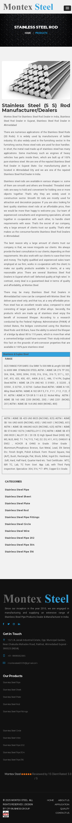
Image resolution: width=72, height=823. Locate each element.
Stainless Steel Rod (16, 510)
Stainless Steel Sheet (18, 496)
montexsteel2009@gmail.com (23, 663)
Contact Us (62, 812)
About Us (63, 800)
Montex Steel (13, 774)
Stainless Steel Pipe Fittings (22, 517)
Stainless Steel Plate (17, 503)
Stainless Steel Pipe (17, 489)
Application (62, 804)
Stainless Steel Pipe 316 (19, 551)
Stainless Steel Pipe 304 (19, 544)
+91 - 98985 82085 (16, 655)
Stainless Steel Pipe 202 (19, 537)
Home (28, 33)
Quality (64, 808)
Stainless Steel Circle (18, 524)
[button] (67, 8)
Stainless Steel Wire (17, 531)
